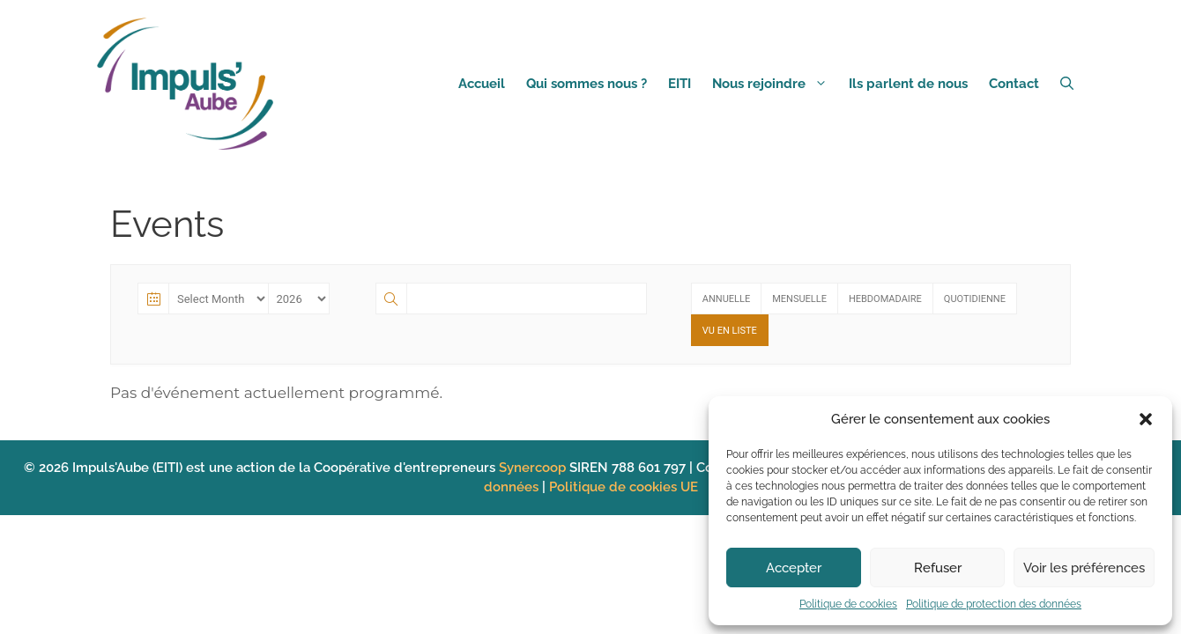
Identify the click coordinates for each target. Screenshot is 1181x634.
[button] (1146, 419)
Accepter (793, 568)
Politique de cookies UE (623, 487)
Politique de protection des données (993, 604)
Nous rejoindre (775, 83)
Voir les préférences (1084, 568)
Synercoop (534, 468)
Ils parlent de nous (908, 84)
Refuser (938, 568)
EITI (679, 84)
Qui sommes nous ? (586, 84)
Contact (1014, 84)
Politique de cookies (848, 604)
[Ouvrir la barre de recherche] (1067, 83)
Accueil (481, 84)
